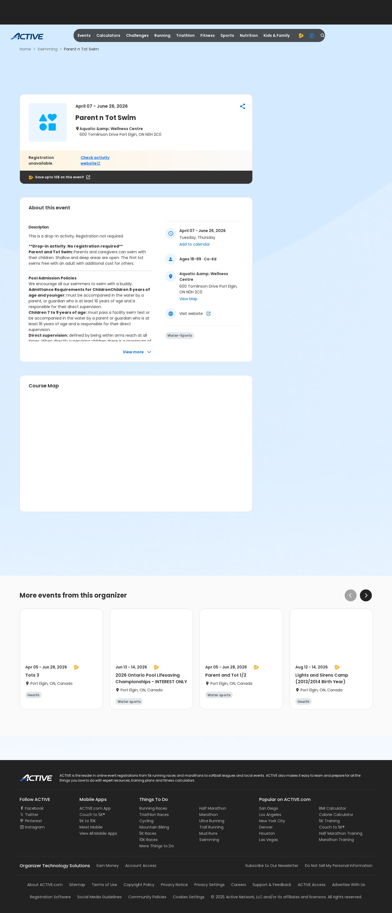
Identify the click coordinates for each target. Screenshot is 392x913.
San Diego (268, 808)
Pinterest (33, 821)
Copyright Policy (139, 884)
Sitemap (77, 884)
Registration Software (50, 897)
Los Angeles (270, 814)
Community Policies (147, 897)
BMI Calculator (332, 808)
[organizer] (312, 35)
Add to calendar (194, 244)
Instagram (35, 827)
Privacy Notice (174, 884)
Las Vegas (268, 839)
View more (137, 352)
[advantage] (301, 35)
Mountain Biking (154, 827)
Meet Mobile (91, 827)
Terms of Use (104, 884)
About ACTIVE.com (45, 884)
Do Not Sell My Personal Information (338, 865)
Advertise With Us (348, 884)
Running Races (153, 808)
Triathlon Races (154, 814)
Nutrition (249, 35)
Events (84, 35)
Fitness (207, 35)
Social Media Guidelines (99, 897)
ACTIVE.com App (95, 808)
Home (25, 49)
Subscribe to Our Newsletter (271, 865)
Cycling (146, 821)
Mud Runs (208, 833)
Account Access (140, 865)
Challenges (137, 35)
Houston (267, 833)
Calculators (108, 35)
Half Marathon (212, 808)
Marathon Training (336, 839)
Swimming (47, 49)
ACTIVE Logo (31, 776)
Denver (266, 827)
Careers (238, 884)
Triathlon (185, 35)
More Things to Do (156, 846)
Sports (227, 35)
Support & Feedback (272, 884)
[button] (242, 106)
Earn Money (108, 865)
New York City (272, 821)
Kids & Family (277, 35)
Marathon (208, 814)
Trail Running (211, 827)
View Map (188, 299)
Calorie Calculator (336, 814)
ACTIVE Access (312, 884)
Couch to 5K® (92, 814)
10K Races (148, 839)
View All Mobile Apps (98, 833)
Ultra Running (211, 821)
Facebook (34, 808)
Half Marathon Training (340, 833)
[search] (323, 35)
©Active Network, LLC (236, 897)
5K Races (147, 833)
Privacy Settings (209, 884)
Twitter (31, 814)
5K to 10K (87, 821)
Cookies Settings (188, 897)
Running (162, 35)
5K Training (329, 821)
